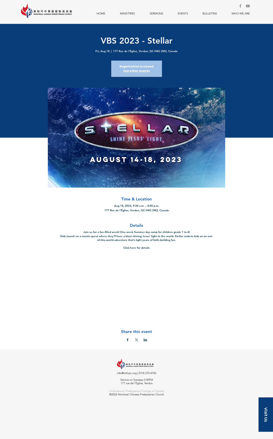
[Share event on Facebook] (127, 339)
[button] (127, 13)
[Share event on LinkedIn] (145, 339)
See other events (136, 71)
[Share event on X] (136, 339)
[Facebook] (240, 6)
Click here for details (136, 247)
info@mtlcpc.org (127, 373)
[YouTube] (247, 6)
